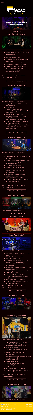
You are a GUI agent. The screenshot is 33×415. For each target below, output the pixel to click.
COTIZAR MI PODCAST (16, 81)
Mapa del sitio (5, 406)
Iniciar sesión (28, 404)
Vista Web (29, 406)
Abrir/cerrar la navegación (16, 2)
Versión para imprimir (8, 404)
